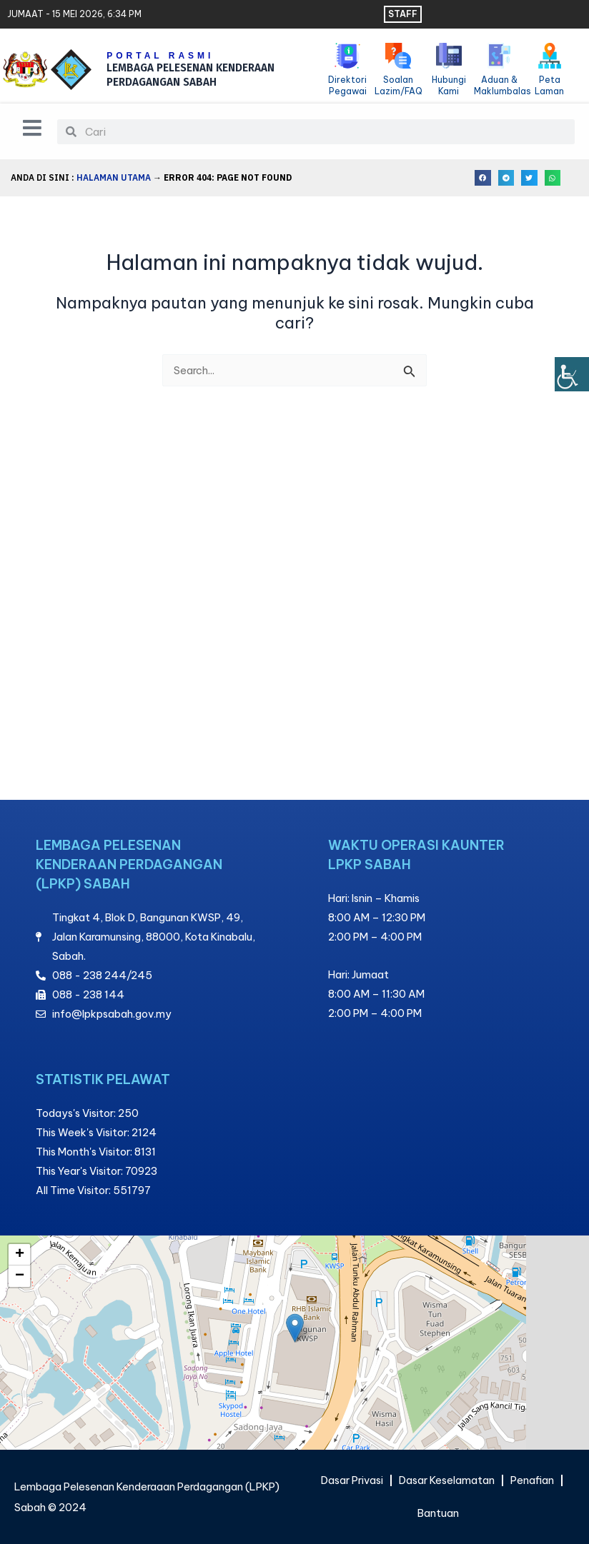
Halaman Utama (113, 177)
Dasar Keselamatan (447, 1480)
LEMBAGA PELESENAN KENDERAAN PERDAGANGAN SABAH (194, 75)
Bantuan (438, 1513)
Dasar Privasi (352, 1480)
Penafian (532, 1480)
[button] (483, 178)
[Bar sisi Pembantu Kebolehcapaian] (572, 374)
